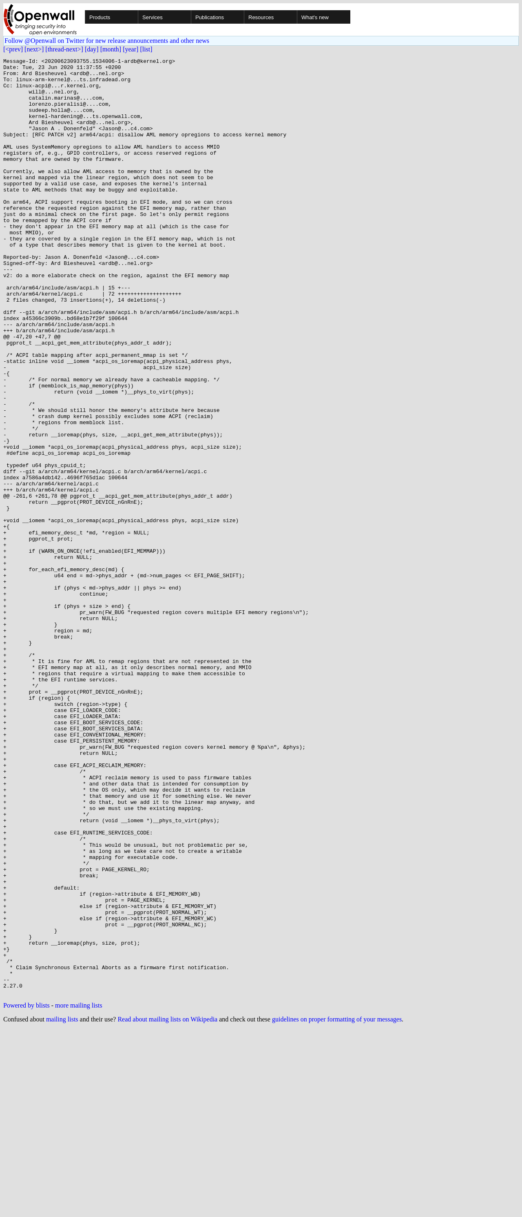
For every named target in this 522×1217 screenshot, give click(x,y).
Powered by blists (26, 1192)
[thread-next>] (64, 49)
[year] (130, 49)
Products (99, 17)
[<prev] (13, 49)
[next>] (34, 49)
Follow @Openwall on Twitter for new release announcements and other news (106, 40)
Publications (209, 17)
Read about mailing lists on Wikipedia (167, 1206)
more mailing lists (78, 1192)
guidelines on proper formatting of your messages (337, 1206)
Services (152, 17)
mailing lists (62, 1206)
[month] (111, 49)
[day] (92, 49)
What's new (315, 17)
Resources (261, 17)
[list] (146, 49)
